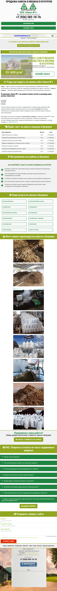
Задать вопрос (34, 45)
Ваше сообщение (5, 528)
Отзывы (34, 544)
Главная (5, 544)
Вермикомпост (33, 207)
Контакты (39, 544)
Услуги (30, 544)
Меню (52, 35)
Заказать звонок (23, 45)
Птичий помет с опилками (36, 218)
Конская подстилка (8, 201)
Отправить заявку (8, 540)
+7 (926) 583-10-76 (28, 17)
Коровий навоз (7, 207)
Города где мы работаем (48, 544)
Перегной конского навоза (10, 212)
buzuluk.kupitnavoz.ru (22, 36)
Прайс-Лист (25, 544)
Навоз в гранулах (34, 229)
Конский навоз (33, 212)
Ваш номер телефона (6, 523)
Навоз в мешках (7, 229)
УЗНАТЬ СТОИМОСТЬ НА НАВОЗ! (28, 439)
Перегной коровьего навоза (36, 201)
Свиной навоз (33, 224)
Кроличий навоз (7, 224)
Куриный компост (7, 218)
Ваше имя (3, 518)
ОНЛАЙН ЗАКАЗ (42, 74)
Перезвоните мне (28, 23)
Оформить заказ (28, 28)
